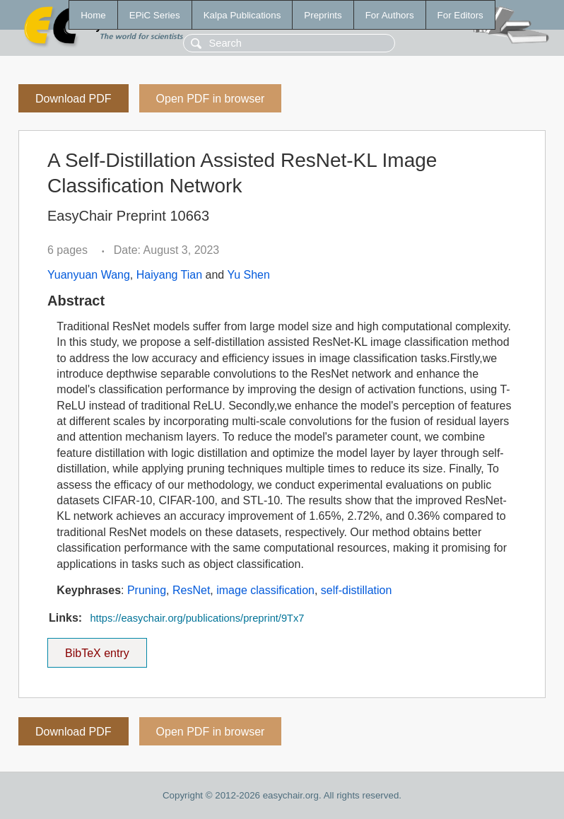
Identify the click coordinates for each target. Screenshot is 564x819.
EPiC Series (154, 15)
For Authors (389, 15)
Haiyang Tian (169, 275)
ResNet (191, 590)
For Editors (460, 15)
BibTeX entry (96, 648)
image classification (265, 590)
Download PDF (73, 99)
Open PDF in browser (210, 99)
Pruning (146, 590)
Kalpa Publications (242, 15)
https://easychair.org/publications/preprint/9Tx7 (197, 618)
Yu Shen (248, 275)
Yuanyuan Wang (88, 275)
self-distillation (356, 590)
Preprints (322, 15)
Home (93, 15)
